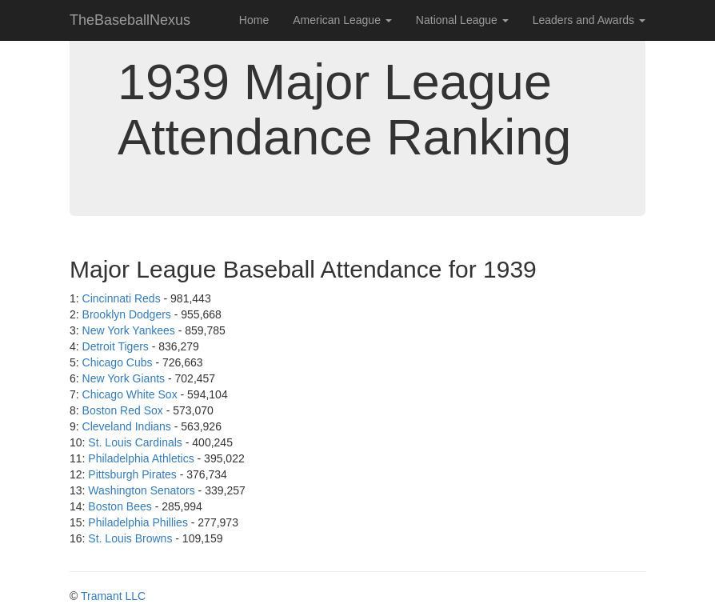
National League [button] (462, 20)
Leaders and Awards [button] (589, 20)
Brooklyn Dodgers (126, 314)
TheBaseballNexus (130, 20)
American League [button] (342, 20)
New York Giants (124, 378)
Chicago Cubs (117, 362)
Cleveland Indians (126, 426)
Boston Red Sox (122, 410)
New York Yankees (128, 330)
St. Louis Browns (130, 538)
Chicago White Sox (130, 394)
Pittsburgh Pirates (132, 474)
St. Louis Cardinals (135, 442)
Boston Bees (119, 506)
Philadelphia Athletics (141, 458)
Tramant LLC (113, 596)
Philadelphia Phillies (138, 522)
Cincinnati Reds (121, 298)
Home (254, 20)
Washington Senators (141, 490)
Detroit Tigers (115, 346)
